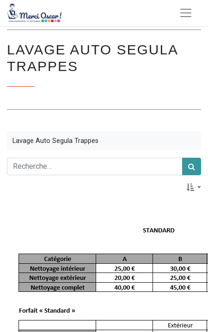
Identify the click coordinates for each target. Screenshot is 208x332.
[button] (194, 187)
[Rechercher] (191, 166)
